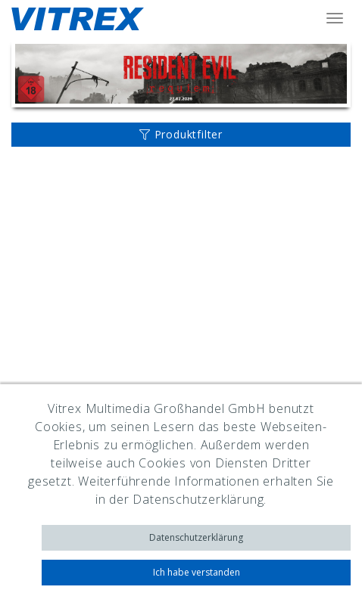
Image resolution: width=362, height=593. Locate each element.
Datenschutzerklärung (196, 537)
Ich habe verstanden (196, 572)
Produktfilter (181, 134)
